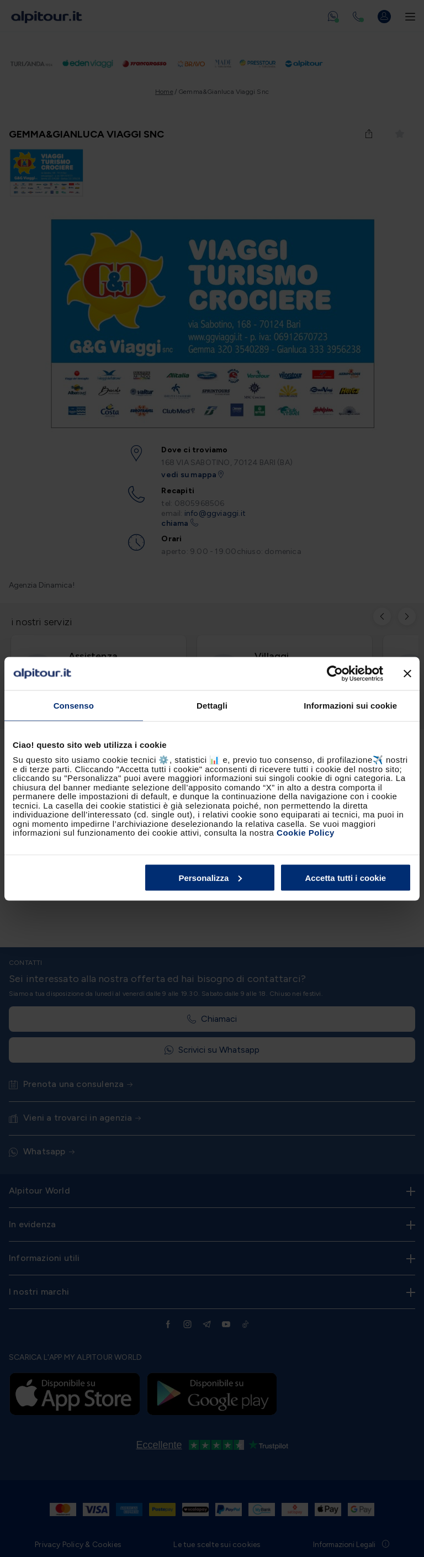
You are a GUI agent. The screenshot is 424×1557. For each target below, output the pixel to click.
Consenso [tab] (74, 705)
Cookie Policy (306, 832)
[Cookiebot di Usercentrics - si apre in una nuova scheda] (335, 673)
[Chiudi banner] (407, 673)
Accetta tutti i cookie (345, 877)
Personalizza (210, 877)
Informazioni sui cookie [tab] (350, 705)
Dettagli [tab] (212, 705)
